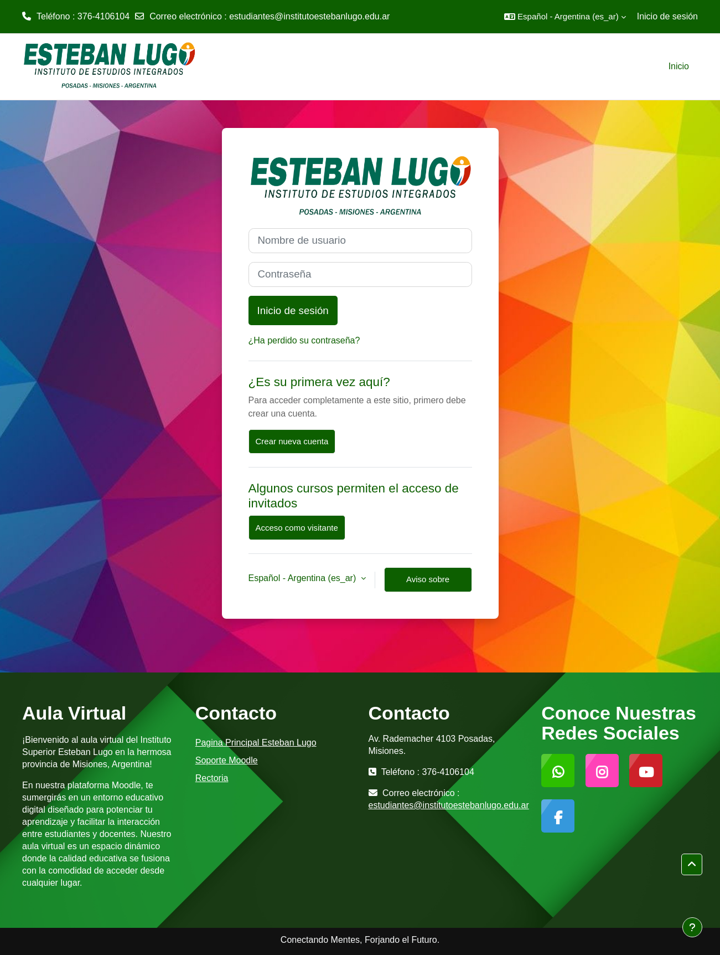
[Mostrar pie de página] (692, 927)
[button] (565, 16)
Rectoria (212, 778)
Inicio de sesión (667, 16)
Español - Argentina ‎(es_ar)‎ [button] (303, 578)
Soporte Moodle (226, 760)
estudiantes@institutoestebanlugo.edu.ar (309, 16)
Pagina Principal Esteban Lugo (256, 742)
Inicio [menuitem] (679, 66)
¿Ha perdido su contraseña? (304, 340)
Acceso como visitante (297, 527)
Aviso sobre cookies (427, 583)
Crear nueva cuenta (292, 441)
